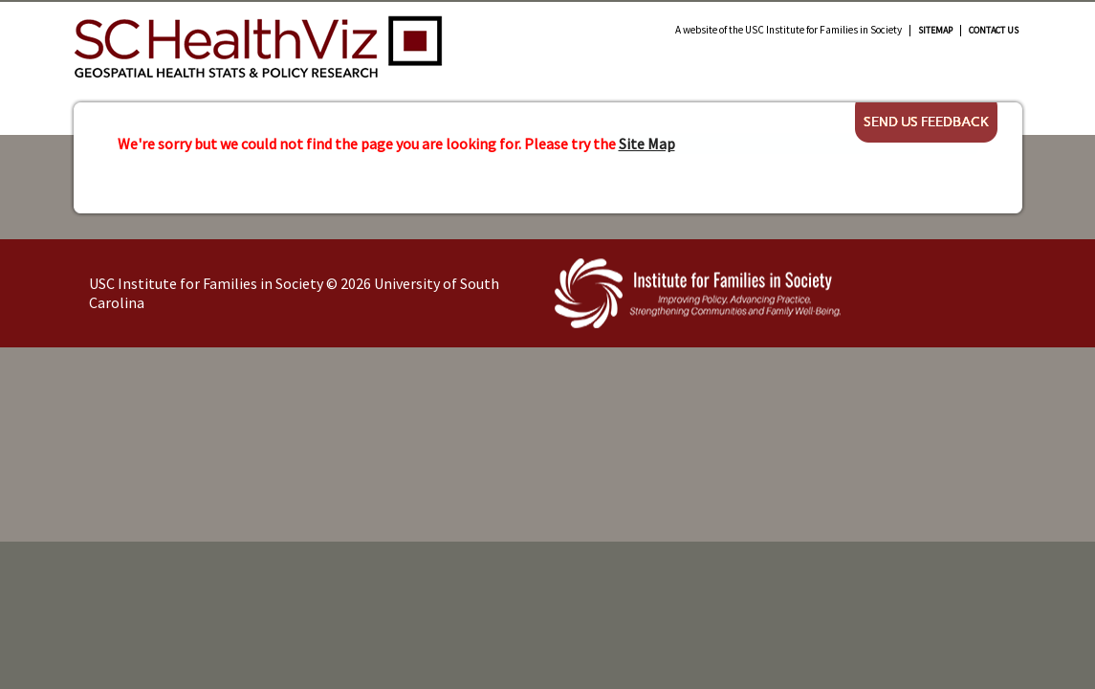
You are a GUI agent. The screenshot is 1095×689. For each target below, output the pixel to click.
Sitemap (935, 30)
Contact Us (993, 30)
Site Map (647, 143)
